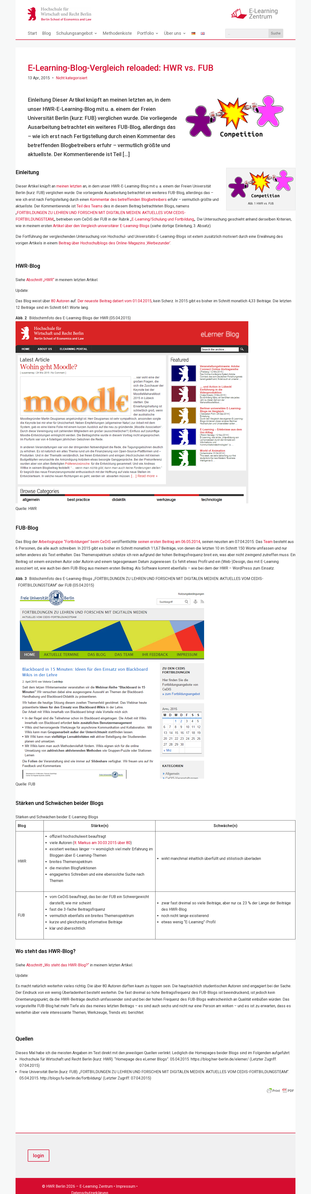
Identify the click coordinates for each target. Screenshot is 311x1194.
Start (32, 34)
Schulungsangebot (74, 34)
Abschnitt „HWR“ (40, 272)
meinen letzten (69, 178)
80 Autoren (60, 293)
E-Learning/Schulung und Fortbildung (162, 211)
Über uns (172, 34)
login (38, 1148)
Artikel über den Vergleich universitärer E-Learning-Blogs (101, 218)
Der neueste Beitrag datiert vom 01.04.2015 (115, 293)
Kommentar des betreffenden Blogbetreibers (128, 192)
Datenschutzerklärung (89, 1185)
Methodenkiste (117, 34)
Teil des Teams (90, 198)
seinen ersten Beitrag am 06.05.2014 (169, 534)
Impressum (125, 1178)
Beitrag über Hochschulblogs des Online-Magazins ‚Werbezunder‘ (114, 235)
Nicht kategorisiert (71, 70)
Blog (46, 34)
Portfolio (145, 34)
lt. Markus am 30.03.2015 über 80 (102, 835)
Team (268, 534)
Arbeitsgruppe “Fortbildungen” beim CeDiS (75, 534)
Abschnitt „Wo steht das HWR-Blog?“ (57, 957)
